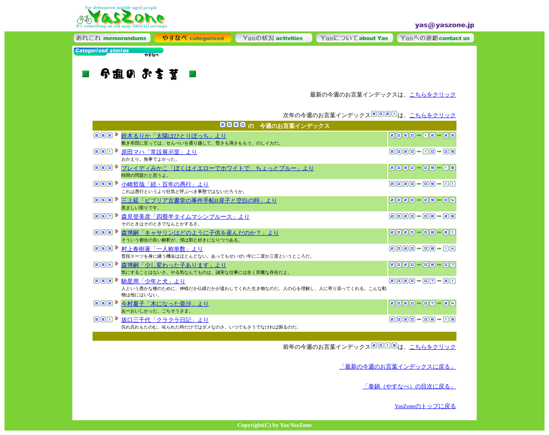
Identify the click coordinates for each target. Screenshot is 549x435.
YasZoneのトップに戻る (425, 406)
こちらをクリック (432, 94)
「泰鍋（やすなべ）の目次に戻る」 (409, 386)
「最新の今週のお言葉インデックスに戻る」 (397, 366)
